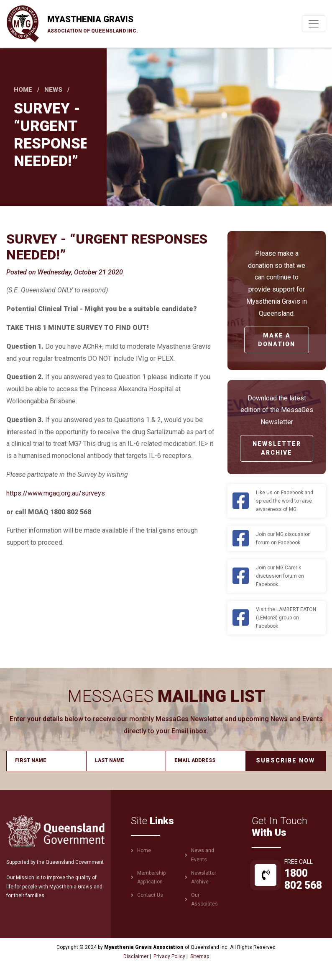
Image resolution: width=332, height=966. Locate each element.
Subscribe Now (285, 760)
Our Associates (204, 899)
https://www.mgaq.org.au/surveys (55, 493)
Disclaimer (135, 956)
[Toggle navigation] (313, 23)
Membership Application (151, 877)
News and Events (202, 855)
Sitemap (199, 956)
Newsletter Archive (277, 448)
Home (23, 89)
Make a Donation (276, 339)
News (53, 89)
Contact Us (150, 895)
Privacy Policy (169, 956)
